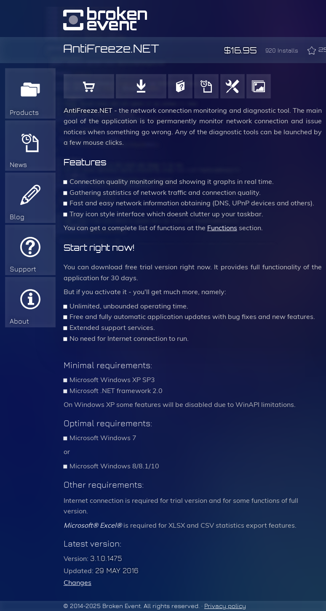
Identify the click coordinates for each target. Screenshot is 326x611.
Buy (89, 86)
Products (24, 112)
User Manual (180, 86)
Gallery (258, 86)
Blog (17, 216)
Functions (232, 86)
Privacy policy (225, 606)
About (19, 321)
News (18, 164)
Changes (77, 583)
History (206, 86)
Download (141, 86)
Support (23, 269)
